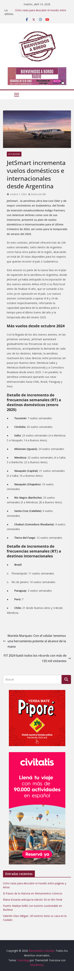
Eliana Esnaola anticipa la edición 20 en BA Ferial (32, 899)
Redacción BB (38, 194)
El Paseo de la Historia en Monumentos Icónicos (32, 893)
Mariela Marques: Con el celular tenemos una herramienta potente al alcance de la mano (34, 641)
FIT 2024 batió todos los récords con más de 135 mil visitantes (37, 658)
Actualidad (14, 154)
